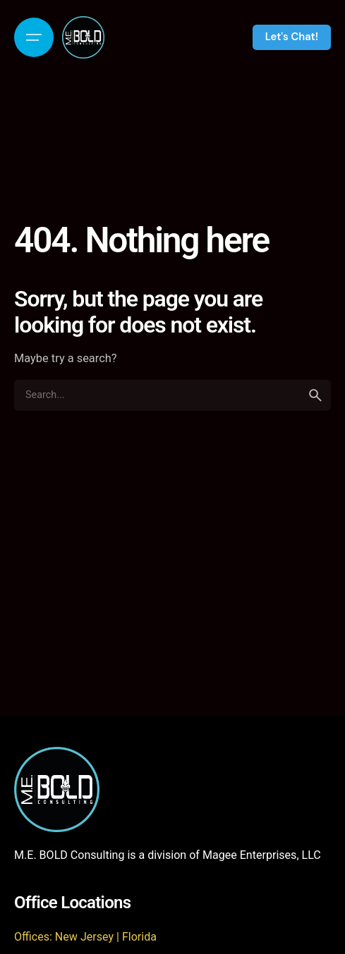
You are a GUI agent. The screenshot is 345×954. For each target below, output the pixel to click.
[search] (315, 395)
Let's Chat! (291, 37)
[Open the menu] (34, 37)
